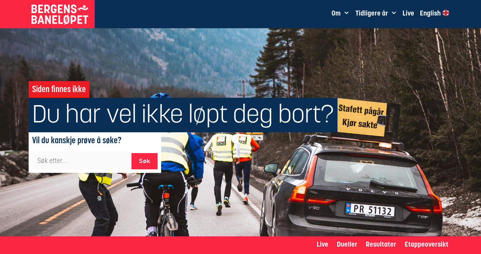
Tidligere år (378, 14)
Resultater (381, 245)
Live (322, 245)
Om (342, 14)
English (434, 13)
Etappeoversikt (426, 245)
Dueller (347, 245)
